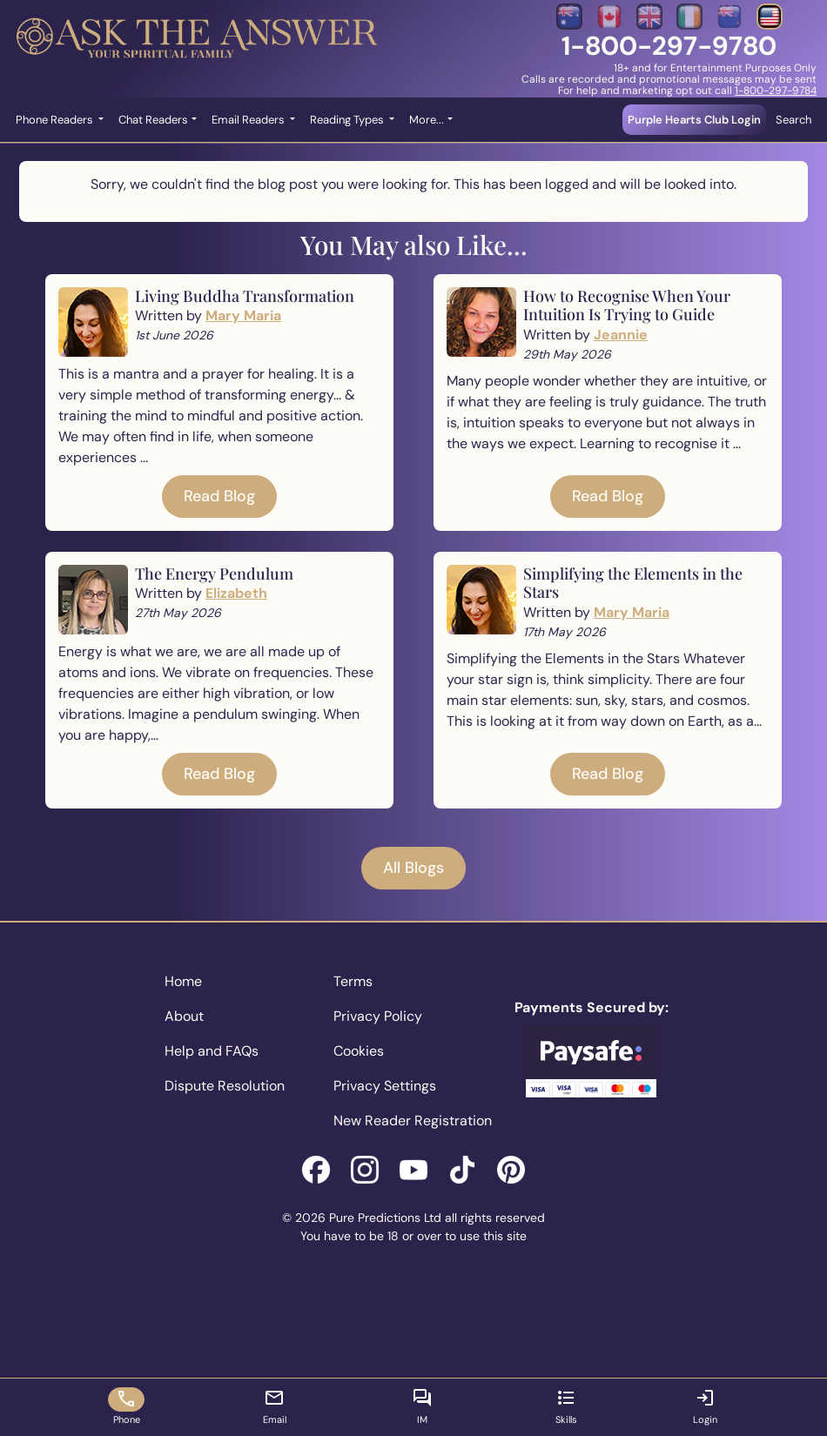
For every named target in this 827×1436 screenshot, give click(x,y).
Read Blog (219, 496)
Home (183, 981)
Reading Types (348, 119)
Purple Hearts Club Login (694, 119)
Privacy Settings (384, 1086)
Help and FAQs (212, 1051)
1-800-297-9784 (776, 90)
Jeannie (621, 334)
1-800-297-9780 (669, 46)
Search (793, 119)
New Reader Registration (412, 1120)
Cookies (358, 1051)
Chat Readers (153, 119)
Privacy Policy (377, 1016)
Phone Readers (56, 119)
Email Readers (249, 119)
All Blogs (413, 867)
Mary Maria (243, 315)
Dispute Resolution (225, 1086)
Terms (353, 981)
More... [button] (426, 119)
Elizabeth (236, 593)
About (184, 1016)
